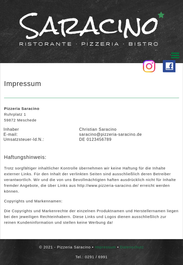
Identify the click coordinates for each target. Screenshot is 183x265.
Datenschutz (132, 247)
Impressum (105, 247)
